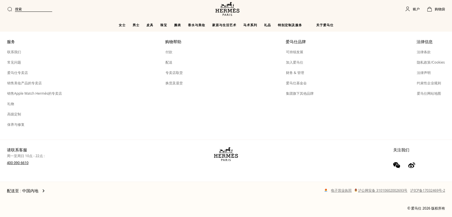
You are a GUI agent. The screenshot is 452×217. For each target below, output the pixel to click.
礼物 (10, 103)
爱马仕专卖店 (17, 72)
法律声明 (424, 72)
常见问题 (14, 62)
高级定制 (14, 114)
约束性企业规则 (429, 83)
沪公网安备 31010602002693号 (381, 190)
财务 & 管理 (295, 72)
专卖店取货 (174, 72)
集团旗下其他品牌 (300, 93)
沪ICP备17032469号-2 (427, 190)
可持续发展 (294, 52)
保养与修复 (16, 124)
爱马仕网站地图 (429, 93)
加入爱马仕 (294, 62)
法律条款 (424, 52)
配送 (168, 62)
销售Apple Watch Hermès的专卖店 (34, 93)
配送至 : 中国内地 (26, 191)
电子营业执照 (341, 190)
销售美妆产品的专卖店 (24, 83)
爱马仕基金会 (296, 83)
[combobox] (197, 9)
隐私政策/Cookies (431, 62)
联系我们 (14, 52)
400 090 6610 (18, 162)
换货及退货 (174, 83)
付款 (168, 52)
